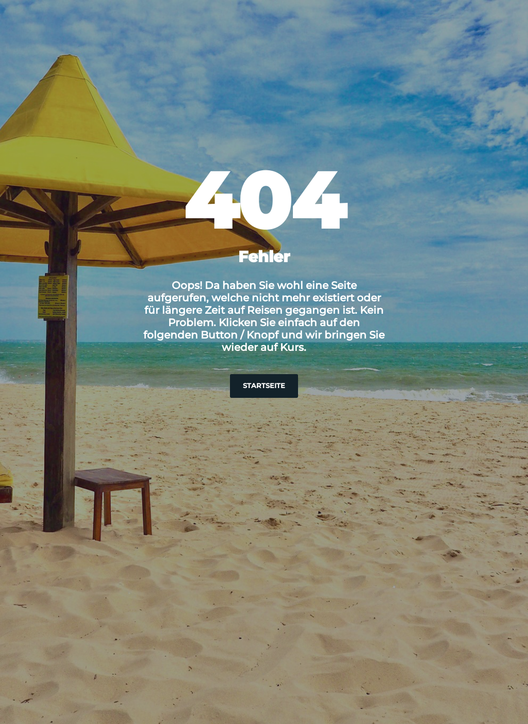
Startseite (264, 385)
